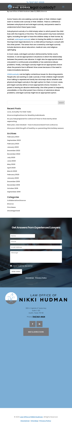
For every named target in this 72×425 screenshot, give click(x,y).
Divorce (44, 11)
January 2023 (13, 147)
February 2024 (13, 137)
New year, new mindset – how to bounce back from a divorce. (32, 125)
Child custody (13, 74)
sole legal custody (22, 39)
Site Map (34, 421)
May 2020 (11, 164)
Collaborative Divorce (16, 200)
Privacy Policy (41, 278)
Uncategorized (13, 211)
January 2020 (13, 178)
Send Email (16, 271)
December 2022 (13, 150)
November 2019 (13, 185)
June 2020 (11, 161)
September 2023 (14, 140)
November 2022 (13, 154)
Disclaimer (29, 278)
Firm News (11, 207)
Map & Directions (36, 332)
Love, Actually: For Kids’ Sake (19, 112)
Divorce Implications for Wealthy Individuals (26, 115)
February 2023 (13, 144)
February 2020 (13, 174)
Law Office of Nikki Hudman (19, 11)
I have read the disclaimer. (23, 266)
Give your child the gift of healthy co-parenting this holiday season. (35, 128)
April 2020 (11, 168)
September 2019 (13, 192)
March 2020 (12, 171)
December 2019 (13, 181)
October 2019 (12, 188)
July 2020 (11, 157)
